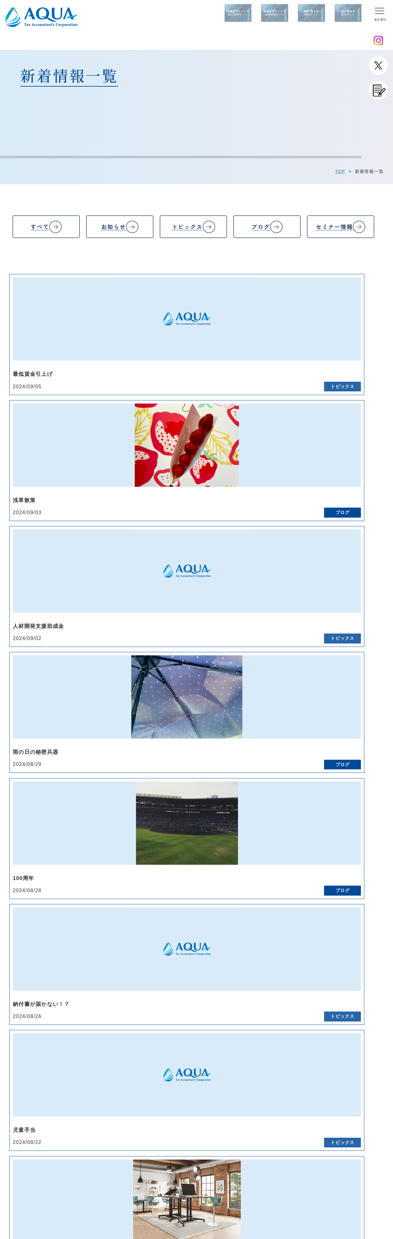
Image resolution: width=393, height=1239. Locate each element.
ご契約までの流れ (212, 1050)
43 (75, 707)
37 (337, 695)
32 (243, 695)
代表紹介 (136, 1059)
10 (206, 682)
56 (318, 707)
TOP (340, 171)
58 (355, 707)
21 (37, 695)
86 (159, 732)
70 (205, 720)
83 (103, 732)
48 (168, 707)
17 (336, 682)
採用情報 (203, 1077)
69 (187, 720)
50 (206, 707)
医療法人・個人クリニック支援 (315, 1085)
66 (131, 720)
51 (224, 707)
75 (299, 720)
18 (355, 682)
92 (271, 732)
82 (84, 732)
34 (281, 695)
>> (346, 732)
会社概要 (136, 1068)
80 (47, 732)
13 (262, 682)
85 (140, 732)
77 (336, 720)
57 (336, 707)
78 (355, 720)
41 (37, 707)
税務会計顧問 (296, 1059)
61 (37, 720)
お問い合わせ (70, 1068)
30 (206, 695)
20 (19, 695)
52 (243, 707)
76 (318, 720)
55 (299, 707)
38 (355, 695)
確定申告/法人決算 (302, 1067)
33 (262, 695)
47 (150, 707)
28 (168, 695)
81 (65, 732)
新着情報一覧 (70, 1060)
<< (18, 682)
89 (215, 732)
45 (112, 707)
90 (234, 732)
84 (121, 732)
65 (112, 720)
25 (112, 695)
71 (224, 720)
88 (197, 732)
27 (149, 695)
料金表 (201, 1068)
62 (56, 720)
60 (19, 720)
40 (19, 707)
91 (252, 732)
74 (280, 720)
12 (243, 682)
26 (130, 695)
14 (280, 682)
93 (290, 732)
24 (93, 695)
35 (299, 695)
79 (374, 720)
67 (150, 720)
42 (56, 707)
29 (187, 695)
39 (374, 695)
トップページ (70, 1051)
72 (243, 720)
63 (75, 720)
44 (93, 707)
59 (374, 707)
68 (168, 720)
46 (131, 707)
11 (224, 682)
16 (318, 682)
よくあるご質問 (210, 1059)
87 (177, 732)
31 (224, 695)
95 (327, 732)
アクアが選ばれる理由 (150, 1077)
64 (93, 720)
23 (74, 695)
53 (262, 707)
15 (299, 682)
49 (187, 707)
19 (374, 682)
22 (56, 695)
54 (281, 707)
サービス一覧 (296, 1050)
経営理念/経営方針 (147, 1050)
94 (309, 732)
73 (262, 720)
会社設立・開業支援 (303, 1076)
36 (318, 695)
